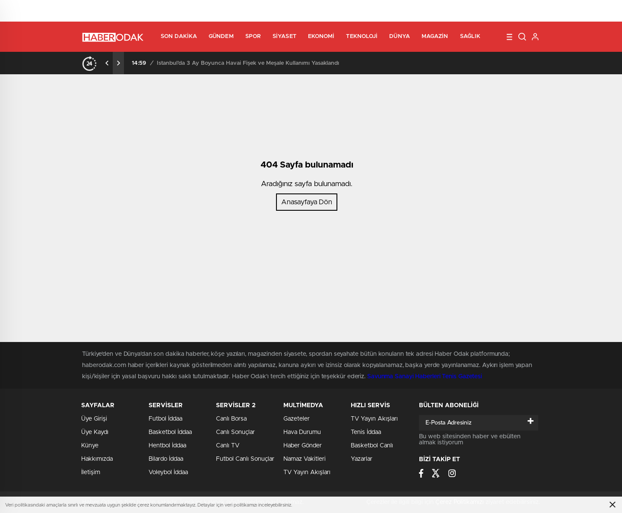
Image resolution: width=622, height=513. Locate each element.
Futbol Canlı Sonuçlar (245, 459)
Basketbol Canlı (372, 446)
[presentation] (107, 63)
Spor (253, 36)
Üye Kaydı (94, 432)
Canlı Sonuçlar (235, 432)
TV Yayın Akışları (306, 472)
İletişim (90, 472)
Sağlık (470, 36)
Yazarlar (361, 459)
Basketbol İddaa (170, 432)
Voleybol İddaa (168, 472)
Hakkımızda (97, 459)
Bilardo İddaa (166, 459)
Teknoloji (362, 36)
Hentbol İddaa (167, 446)
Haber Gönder (302, 446)
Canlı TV (227, 446)
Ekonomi (321, 36)
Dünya (399, 36)
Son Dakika (179, 36)
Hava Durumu (302, 432)
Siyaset (284, 36)
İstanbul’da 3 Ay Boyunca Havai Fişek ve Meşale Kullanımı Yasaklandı (248, 63)
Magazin (435, 36)
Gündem (221, 36)
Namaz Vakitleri (304, 459)
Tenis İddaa (366, 432)
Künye (89, 446)
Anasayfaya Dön (306, 202)
